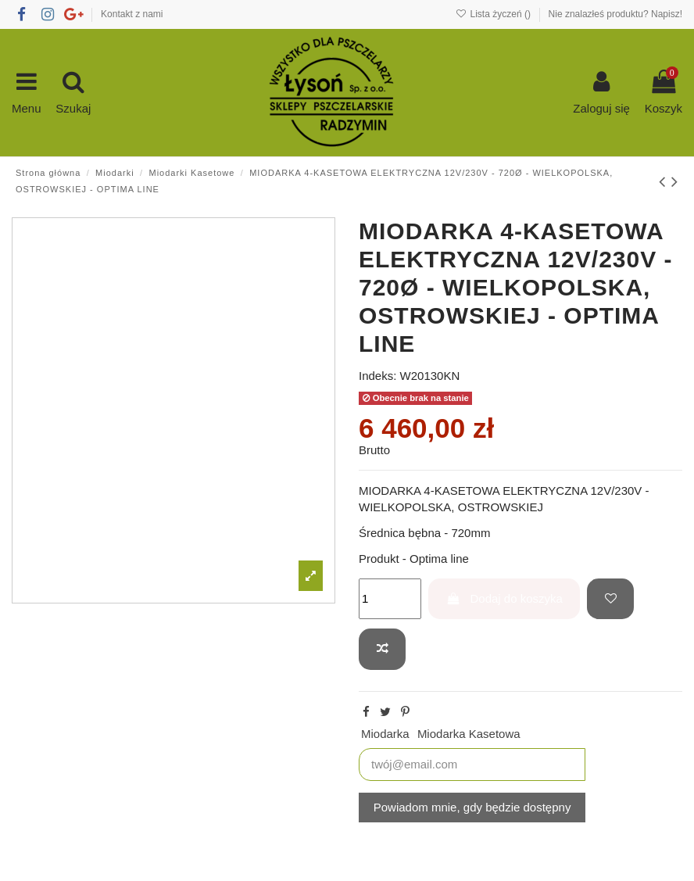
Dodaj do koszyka (504, 598)
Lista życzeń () (494, 14)
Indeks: (377, 375)
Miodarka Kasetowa (468, 733)
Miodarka (385, 733)
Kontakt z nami (132, 14)
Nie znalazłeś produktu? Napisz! (615, 14)
